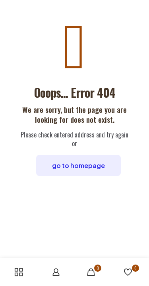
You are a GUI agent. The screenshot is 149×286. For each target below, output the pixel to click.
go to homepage (78, 165)
